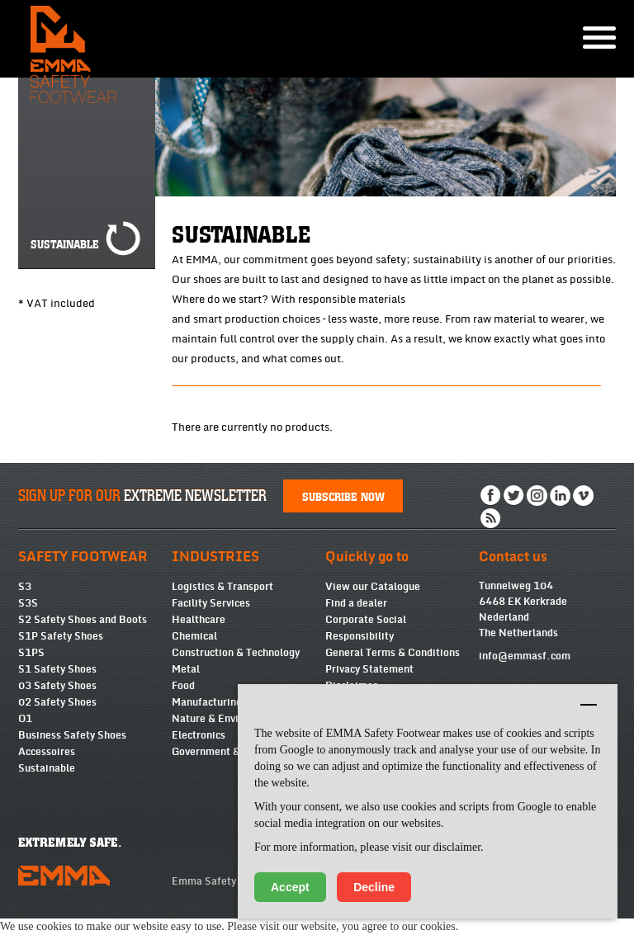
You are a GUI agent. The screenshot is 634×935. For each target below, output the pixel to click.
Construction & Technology (236, 653)
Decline (374, 887)
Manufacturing (207, 702)
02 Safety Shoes (57, 702)
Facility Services (211, 603)
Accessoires (46, 752)
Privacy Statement (369, 669)
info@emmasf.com (524, 656)
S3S (28, 603)
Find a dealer (356, 603)
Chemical (194, 636)
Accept (290, 887)
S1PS (31, 653)
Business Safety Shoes (72, 735)
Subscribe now (343, 496)
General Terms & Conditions (392, 653)
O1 (25, 719)
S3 (24, 587)
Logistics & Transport (222, 587)
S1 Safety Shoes (57, 669)
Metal (186, 669)
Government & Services (227, 752)
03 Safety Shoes (57, 686)
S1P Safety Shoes (60, 636)
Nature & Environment (225, 719)
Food (183, 686)
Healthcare (198, 620)
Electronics (198, 735)
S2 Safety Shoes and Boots (82, 620)
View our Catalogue (372, 587)
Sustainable (46, 768)
